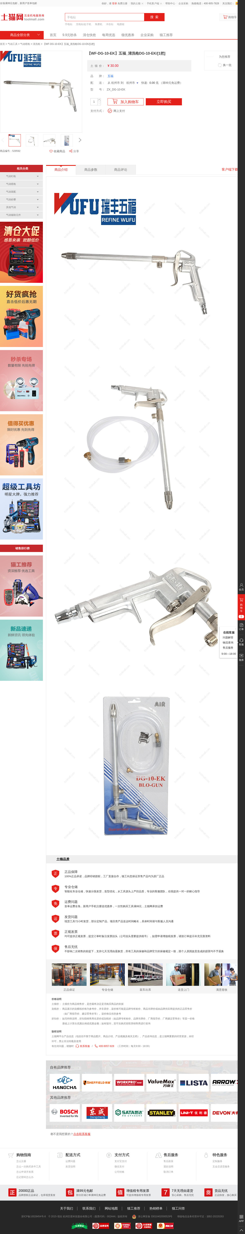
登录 (114, 3)
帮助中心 (170, 3)
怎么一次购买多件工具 (28, 1166)
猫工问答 (178, 1208)
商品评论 (120, 169)
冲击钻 (109, 24)
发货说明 (70, 1166)
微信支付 (119, 1166)
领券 (241, 660)
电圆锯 (120, 24)
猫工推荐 (166, 35)
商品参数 (90, 169)
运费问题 (70, 1161)
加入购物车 (125, 101)
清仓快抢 (89, 35)
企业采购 (183, 3)
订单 (241, 629)
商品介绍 (61, 169)
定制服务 (217, 1161)
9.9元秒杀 (69, 35)
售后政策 (168, 1161)
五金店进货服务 (221, 1166)
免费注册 (122, 3)
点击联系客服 (81, 1134)
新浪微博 (237, 3)
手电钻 (68, 24)
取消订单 (168, 1171)
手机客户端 (153, 3)
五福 (110, 76)
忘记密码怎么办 (24, 1177)
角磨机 (98, 24)
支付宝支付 (121, 1161)
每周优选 (108, 35)
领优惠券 (127, 35)
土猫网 (22, 17)
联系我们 (89, 1208)
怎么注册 (21, 1161)
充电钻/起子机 (83, 24)
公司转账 (119, 1171)
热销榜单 (156, 1208)
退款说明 (168, 1166)
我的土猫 (135, 3)
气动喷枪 (25, 44)
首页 (53, 35)
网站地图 (111, 1208)
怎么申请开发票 (24, 1171)
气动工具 (13, 44)
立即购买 (164, 102)
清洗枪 (36, 44)
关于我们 (66, 1208)
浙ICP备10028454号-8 (33, 1216)
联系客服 (83, 1046)
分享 (74, 151)
